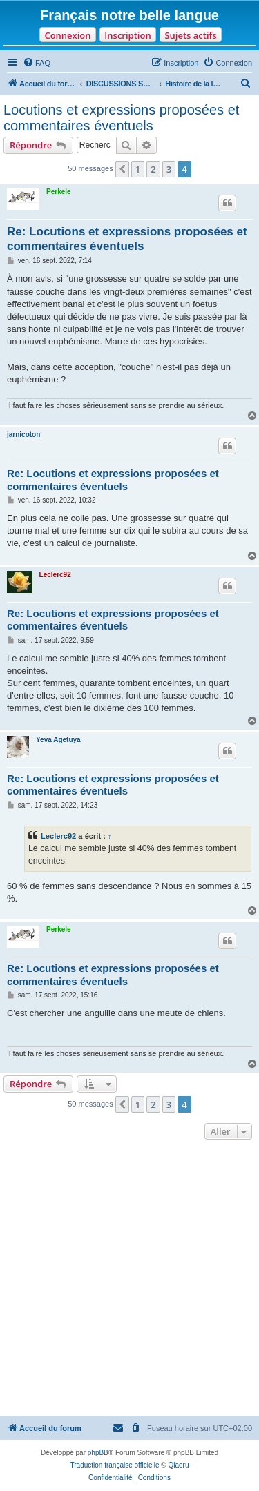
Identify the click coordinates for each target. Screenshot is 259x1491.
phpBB (98, 1452)
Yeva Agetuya (58, 739)
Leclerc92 (55, 574)
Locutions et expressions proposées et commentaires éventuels (121, 117)
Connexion (67, 35)
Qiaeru (178, 1465)
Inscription (127, 35)
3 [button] (168, 169)
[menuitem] (36, 63)
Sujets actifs (190, 35)
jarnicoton (23, 434)
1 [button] (137, 169)
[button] (122, 169)
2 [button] (153, 169)
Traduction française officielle (115, 1465)
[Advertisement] (129, 1279)
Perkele (58, 191)
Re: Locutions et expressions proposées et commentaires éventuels (127, 239)
